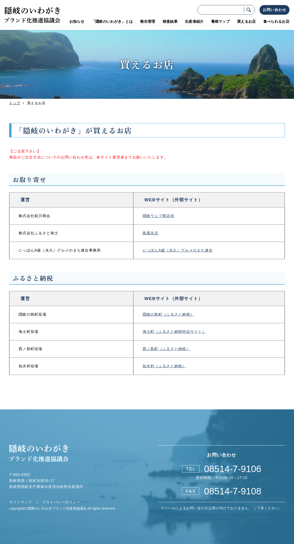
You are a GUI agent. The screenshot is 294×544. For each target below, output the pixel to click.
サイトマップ (19, 502)
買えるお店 (246, 21)
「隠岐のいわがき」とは (112, 21)
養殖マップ (220, 21)
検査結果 (170, 21)
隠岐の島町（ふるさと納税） (168, 314)
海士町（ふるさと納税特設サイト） (174, 332)
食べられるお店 (276, 21)
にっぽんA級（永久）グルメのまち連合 (178, 250)
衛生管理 (147, 21)
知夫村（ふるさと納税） (164, 366)
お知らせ (76, 21)
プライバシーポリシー (61, 502)
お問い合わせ (274, 10)
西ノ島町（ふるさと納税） (166, 349)
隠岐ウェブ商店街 (158, 216)
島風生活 (150, 233)
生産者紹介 (194, 21)
